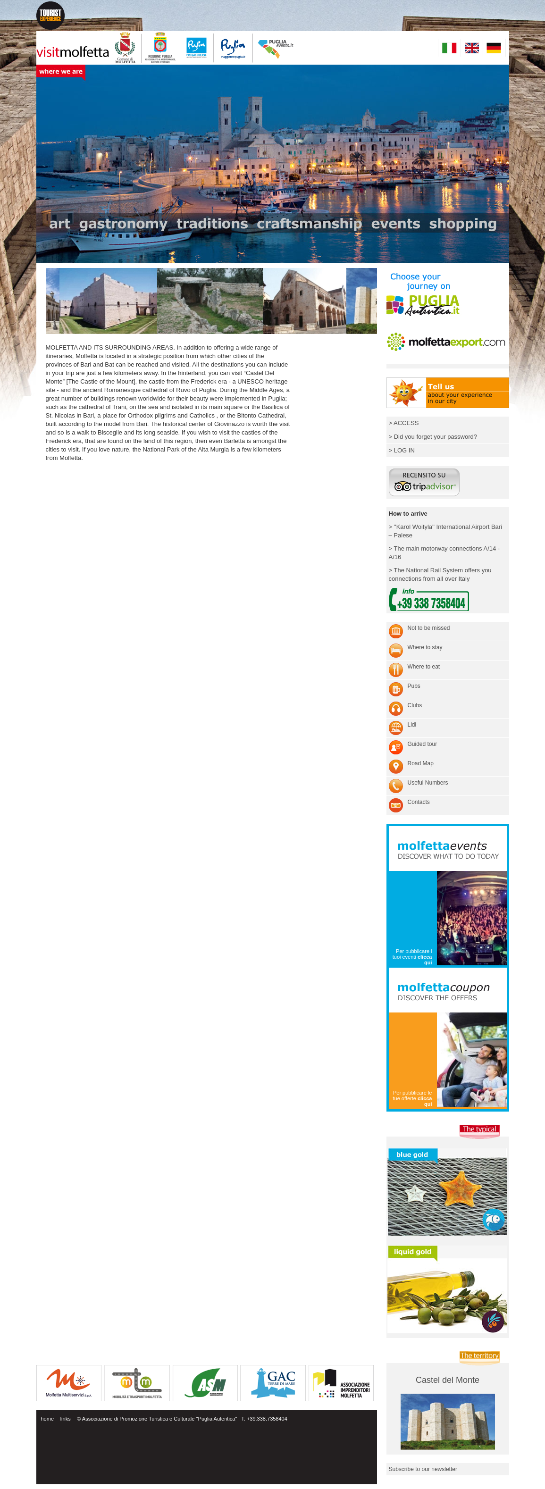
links (65, 1419)
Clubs (415, 705)
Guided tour (422, 744)
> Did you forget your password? (433, 436)
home (47, 1419)
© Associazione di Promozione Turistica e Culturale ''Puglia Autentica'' (157, 1419)
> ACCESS (404, 423)
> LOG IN (402, 450)
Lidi (412, 724)
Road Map (421, 763)
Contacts (419, 802)
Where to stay (425, 647)
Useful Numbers (428, 782)
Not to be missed (429, 628)
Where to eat (424, 666)
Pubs (414, 686)
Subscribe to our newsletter (423, 1469)
